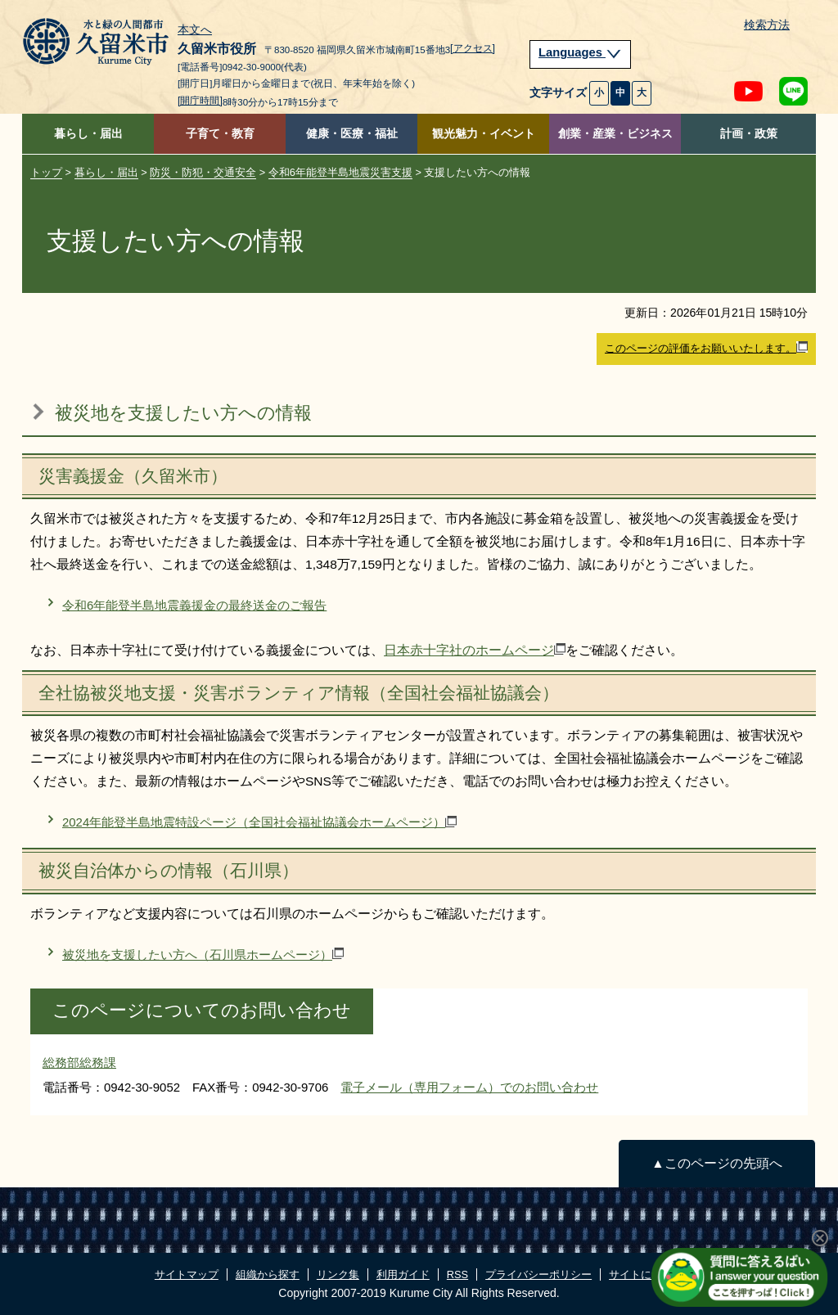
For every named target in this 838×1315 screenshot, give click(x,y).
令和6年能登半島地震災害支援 (340, 172)
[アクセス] (472, 48)
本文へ (195, 30)
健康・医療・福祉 (352, 134)
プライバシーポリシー (538, 1274)
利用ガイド (403, 1274)
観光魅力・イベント (483, 134)
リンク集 (338, 1274)
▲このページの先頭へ (716, 1163)
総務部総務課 (79, 1063)
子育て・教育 (220, 134)
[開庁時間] (200, 100)
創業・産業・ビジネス (615, 134)
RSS (457, 1274)
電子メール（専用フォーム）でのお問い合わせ (469, 1087)
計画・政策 (748, 134)
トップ (46, 172)
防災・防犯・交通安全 (203, 172)
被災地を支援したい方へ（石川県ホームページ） (203, 954)
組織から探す (268, 1274)
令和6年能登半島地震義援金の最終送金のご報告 (194, 605)
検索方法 (767, 25)
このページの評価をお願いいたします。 (706, 347)
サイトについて (646, 1274)
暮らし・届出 (88, 134)
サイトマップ (187, 1274)
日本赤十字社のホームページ (474, 650)
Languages (580, 52)
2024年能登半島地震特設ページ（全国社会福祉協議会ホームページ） (259, 822)
